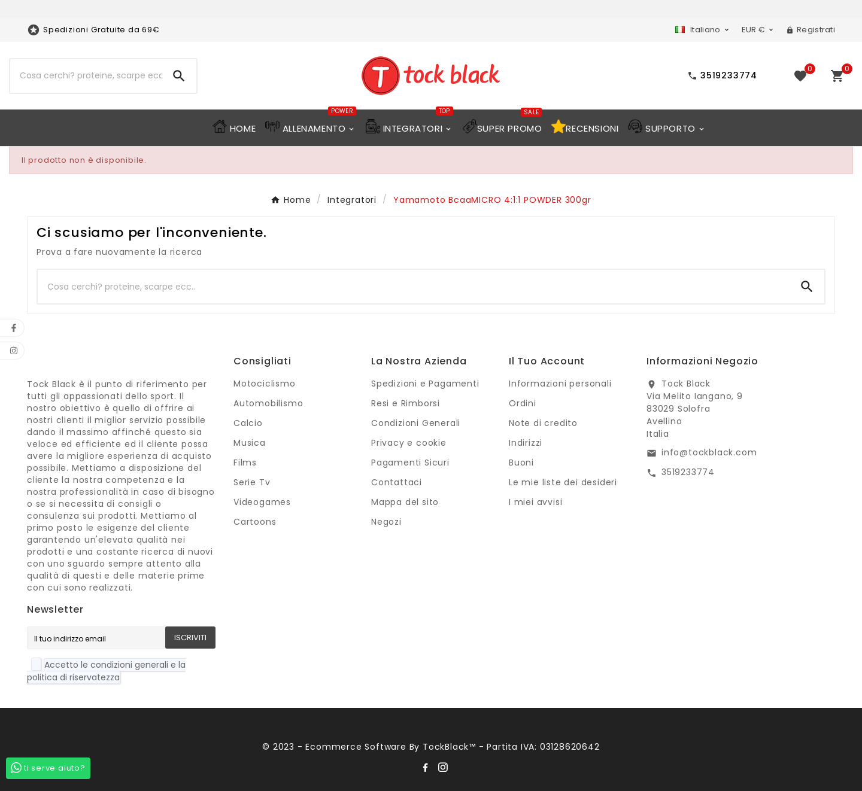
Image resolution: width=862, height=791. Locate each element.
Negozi (386, 522)
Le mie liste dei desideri (563, 482)
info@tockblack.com (709, 452)
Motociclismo (264, 384)
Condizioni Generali (415, 423)
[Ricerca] (86, 76)
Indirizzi (525, 443)
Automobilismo (268, 403)
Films (245, 462)
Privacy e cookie (409, 443)
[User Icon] (810, 30)
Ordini (522, 403)
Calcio (248, 423)
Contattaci (396, 482)
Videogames (262, 502)
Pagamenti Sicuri (410, 462)
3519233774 (688, 472)
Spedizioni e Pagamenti (425, 384)
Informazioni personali (560, 384)
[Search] (179, 76)
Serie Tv (251, 482)
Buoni (521, 462)
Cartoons (254, 522)
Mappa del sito (405, 502)
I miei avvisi (535, 502)
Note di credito (543, 423)
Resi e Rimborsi (405, 403)
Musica (249, 443)
